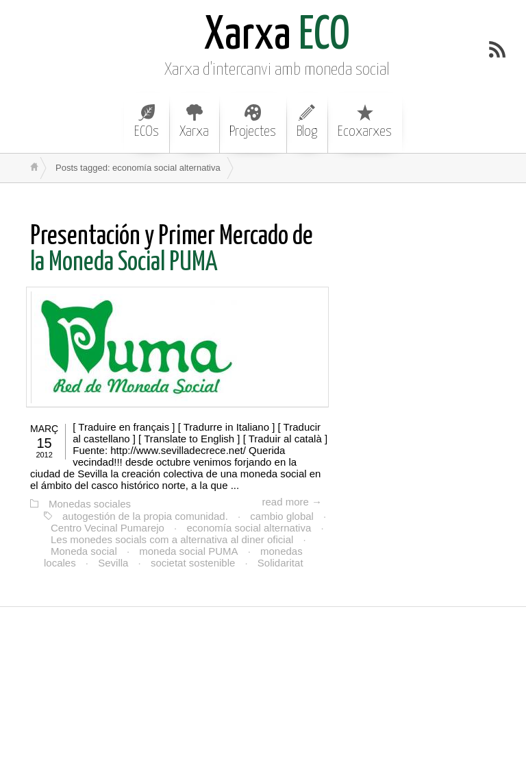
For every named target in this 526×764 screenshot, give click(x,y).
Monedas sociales (90, 504)
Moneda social (84, 551)
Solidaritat (280, 563)
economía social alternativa (248, 528)
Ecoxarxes (365, 121)
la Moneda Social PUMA (171, 250)
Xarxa (194, 121)
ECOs (146, 121)
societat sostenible (193, 563)
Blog (307, 121)
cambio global (282, 516)
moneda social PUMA (188, 551)
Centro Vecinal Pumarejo (107, 528)
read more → (292, 502)
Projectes (252, 121)
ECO (277, 36)
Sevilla (113, 563)
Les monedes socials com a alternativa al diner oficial (172, 539)
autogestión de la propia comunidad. (145, 516)
